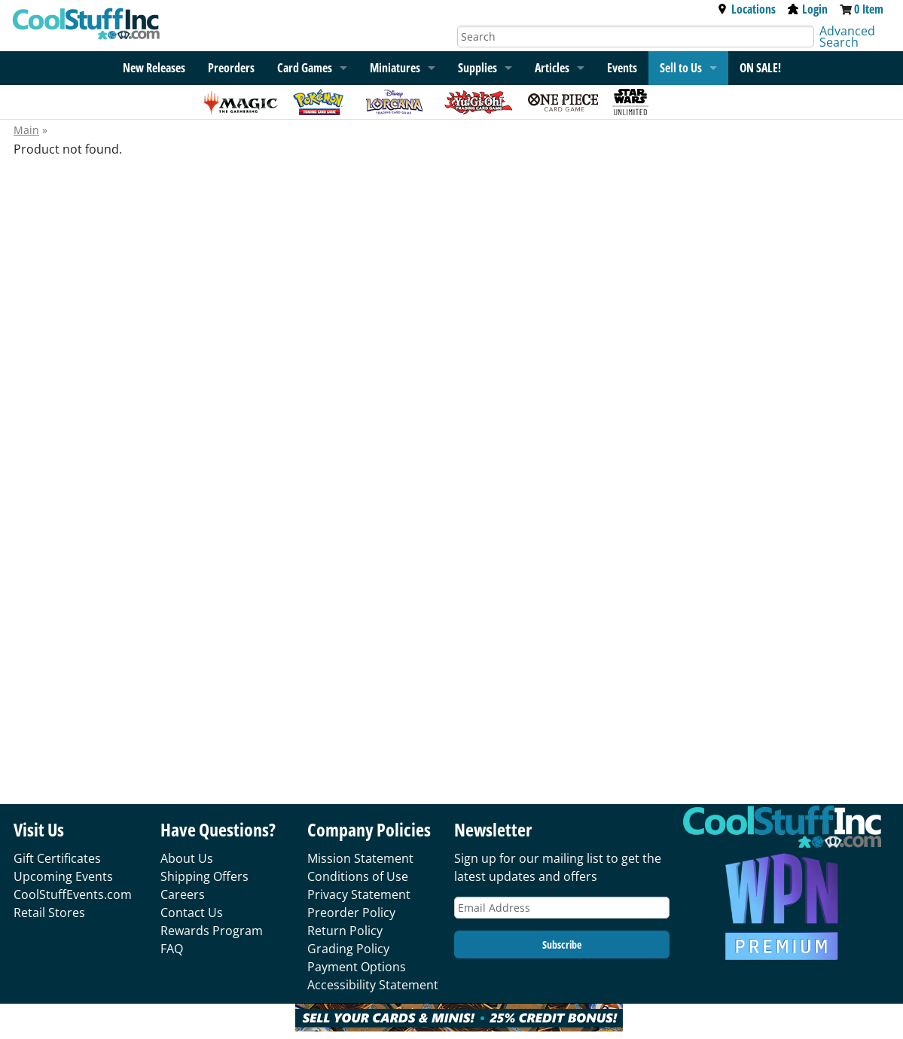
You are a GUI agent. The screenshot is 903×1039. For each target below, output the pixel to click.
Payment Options (356, 966)
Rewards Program (211, 930)
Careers (182, 894)
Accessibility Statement (372, 985)
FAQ (171, 948)
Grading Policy (348, 948)
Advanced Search (847, 36)
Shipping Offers (204, 876)
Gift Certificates (57, 858)
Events (622, 67)
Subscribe (561, 944)
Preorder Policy (351, 912)
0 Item (868, 9)
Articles (552, 67)
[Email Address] (562, 908)
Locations (746, 9)
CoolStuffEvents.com (73, 894)
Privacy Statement (358, 894)
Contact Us (191, 912)
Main (26, 130)
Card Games (304, 67)
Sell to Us (681, 67)
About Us (186, 858)
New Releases (154, 67)
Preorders (231, 67)
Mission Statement (360, 858)
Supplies (477, 67)
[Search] (636, 36)
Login (808, 9)
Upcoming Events (63, 876)
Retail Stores (49, 912)
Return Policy (345, 930)
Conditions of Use (357, 876)
